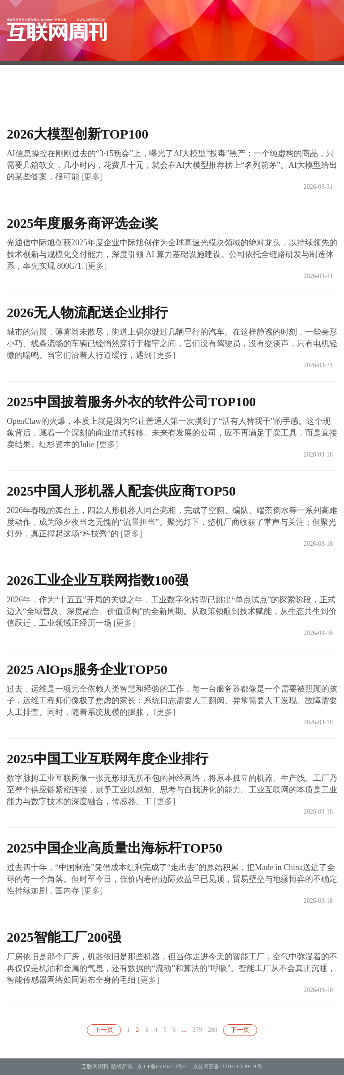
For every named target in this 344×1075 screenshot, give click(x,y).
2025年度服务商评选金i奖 (82, 223)
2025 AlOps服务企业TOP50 (87, 669)
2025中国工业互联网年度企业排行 (107, 758)
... (184, 1030)
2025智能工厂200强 (64, 937)
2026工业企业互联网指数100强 (97, 580)
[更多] (92, 176)
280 (212, 1030)
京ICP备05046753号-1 (162, 1066)
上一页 (104, 1030)
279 (197, 1030)
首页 (126, 96)
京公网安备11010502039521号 (227, 1066)
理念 (284, 96)
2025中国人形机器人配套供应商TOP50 (121, 490)
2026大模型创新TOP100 (77, 133)
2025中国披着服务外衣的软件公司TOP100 (131, 401)
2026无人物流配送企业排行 (87, 312)
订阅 (205, 96)
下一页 (240, 1030)
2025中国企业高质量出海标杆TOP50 (114, 847)
